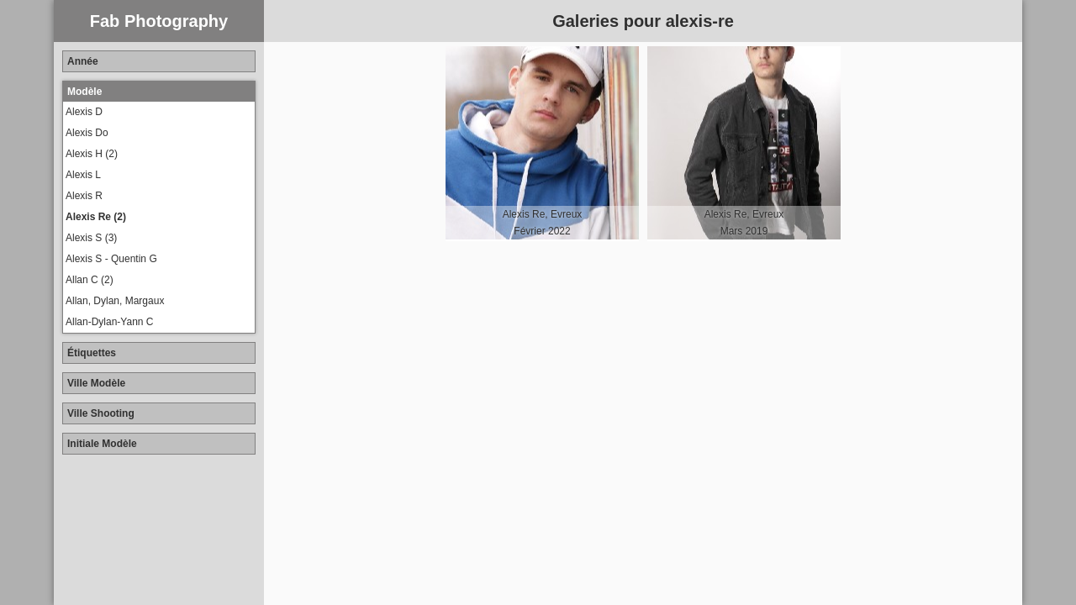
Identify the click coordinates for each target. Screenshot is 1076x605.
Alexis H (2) (92, 154)
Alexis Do (87, 133)
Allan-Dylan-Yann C (110, 322)
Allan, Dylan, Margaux (115, 301)
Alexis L (83, 175)
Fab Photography (159, 21)
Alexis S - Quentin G (111, 259)
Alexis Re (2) (96, 217)
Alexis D (84, 112)
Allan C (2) (89, 280)
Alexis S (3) (91, 238)
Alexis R (84, 196)
